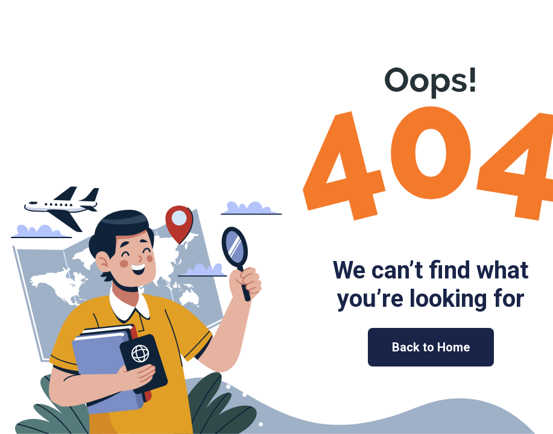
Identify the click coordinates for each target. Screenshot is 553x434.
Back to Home (431, 347)
